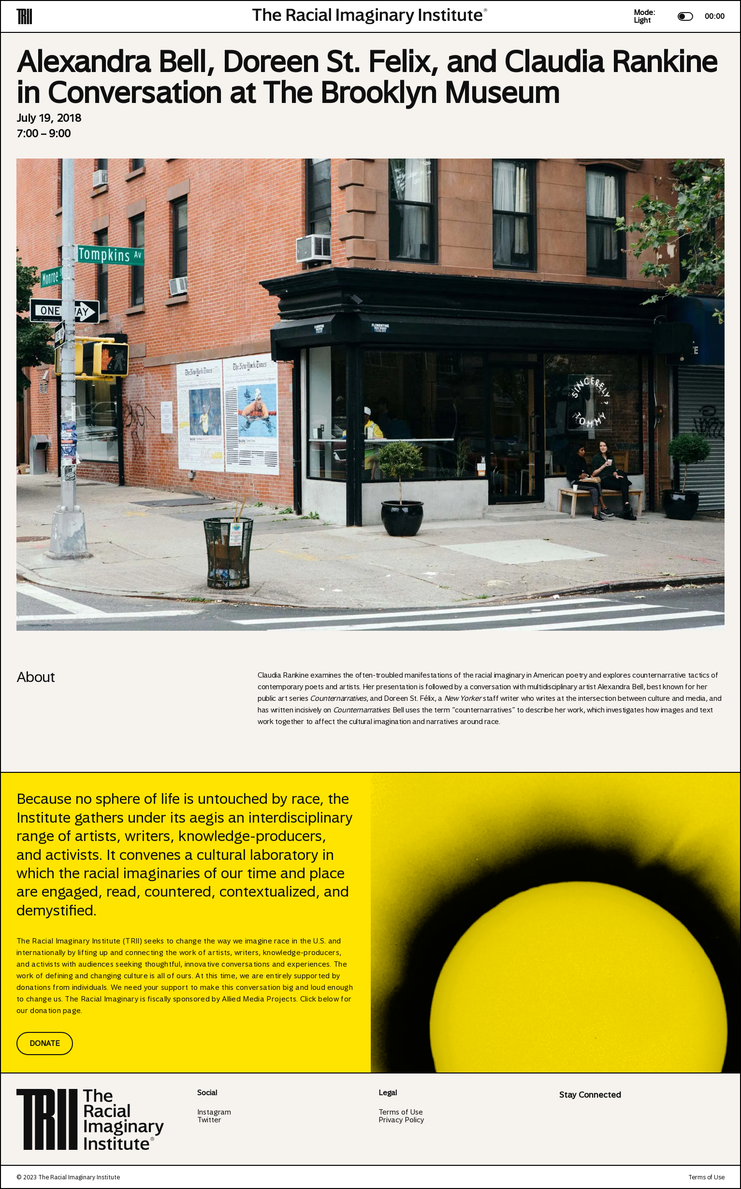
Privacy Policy (401, 1120)
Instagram (214, 1112)
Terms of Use (400, 1112)
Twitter (209, 1120)
